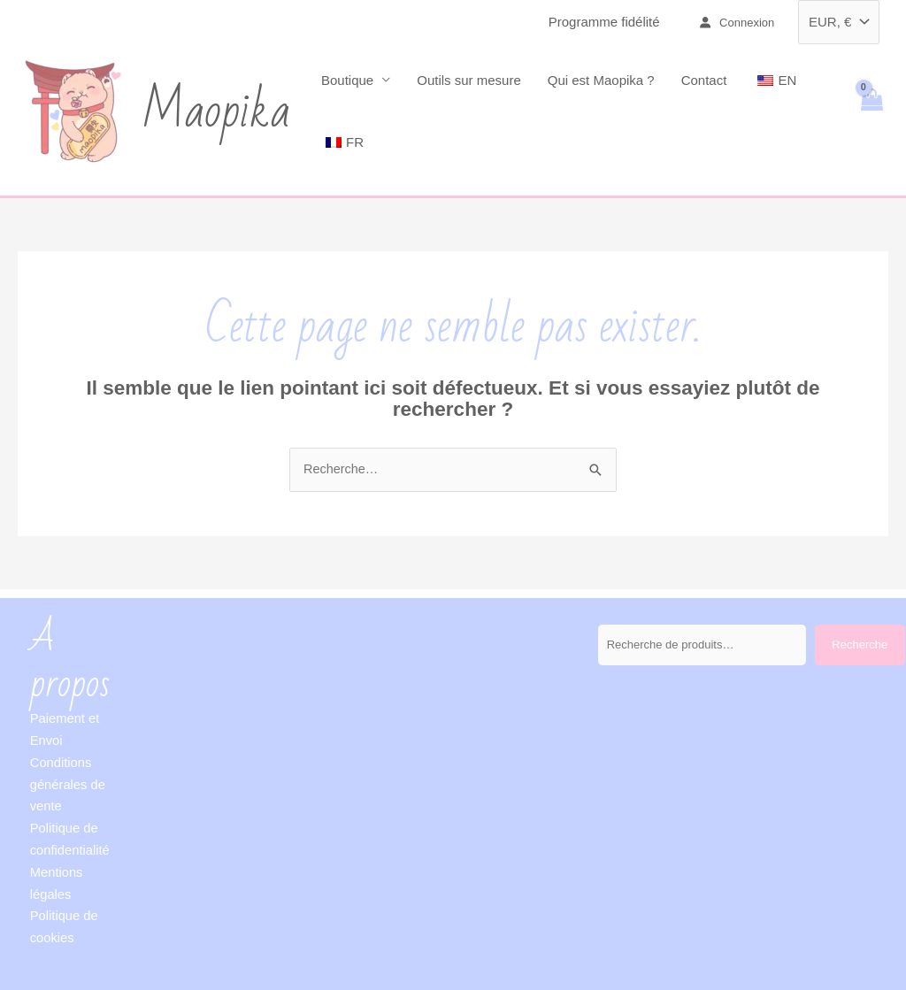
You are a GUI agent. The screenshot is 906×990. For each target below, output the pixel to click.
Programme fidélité (604, 21)
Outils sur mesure (469, 80)
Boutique (347, 80)
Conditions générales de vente (68, 784)
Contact (704, 80)
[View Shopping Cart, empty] (871, 111)
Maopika (216, 111)
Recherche (859, 645)
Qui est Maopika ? (601, 80)
